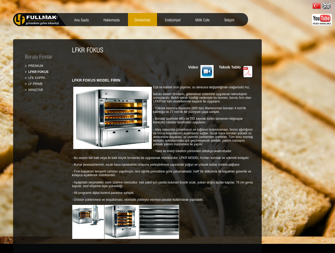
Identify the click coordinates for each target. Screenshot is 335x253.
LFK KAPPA (36, 78)
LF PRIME (35, 84)
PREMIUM (35, 66)
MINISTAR (35, 90)
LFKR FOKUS (38, 72)
